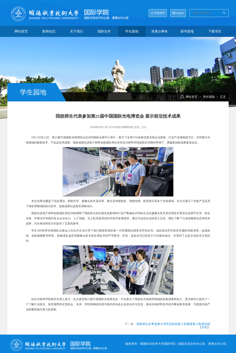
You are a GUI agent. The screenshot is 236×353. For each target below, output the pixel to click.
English (178, 12)
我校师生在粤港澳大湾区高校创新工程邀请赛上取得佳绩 (173, 324)
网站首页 (21, 31)
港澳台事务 (159, 31)
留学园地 (187, 31)
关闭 (204, 327)
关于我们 (76, 31)
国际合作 (104, 31)
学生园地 (131, 31)
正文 (223, 96)
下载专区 (214, 31)
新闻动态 (48, 31)
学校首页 (158, 12)
